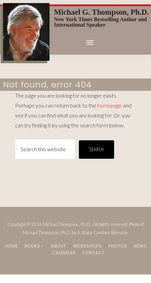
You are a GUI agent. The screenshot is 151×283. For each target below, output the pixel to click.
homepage (109, 105)
